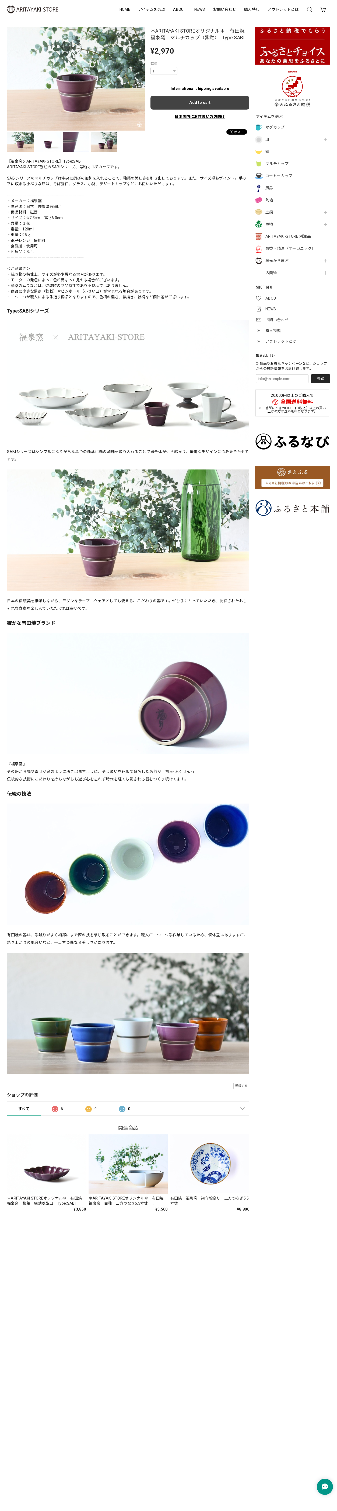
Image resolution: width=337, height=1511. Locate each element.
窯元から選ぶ (277, 260)
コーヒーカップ (278, 176)
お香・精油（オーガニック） (290, 248)
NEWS (199, 9)
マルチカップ (277, 164)
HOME (125, 9)
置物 (269, 224)
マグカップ (275, 127)
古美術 (271, 273)
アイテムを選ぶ (151, 9)
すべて (23, 1109)
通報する (241, 1086)
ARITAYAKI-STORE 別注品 (288, 236)
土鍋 (269, 212)
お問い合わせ (224, 9)
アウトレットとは (283, 9)
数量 (154, 63)
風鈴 (269, 188)
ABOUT (179, 9)
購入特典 (251, 9)
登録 (320, 379)
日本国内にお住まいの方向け (200, 116)
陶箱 (269, 200)
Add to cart (199, 102)
